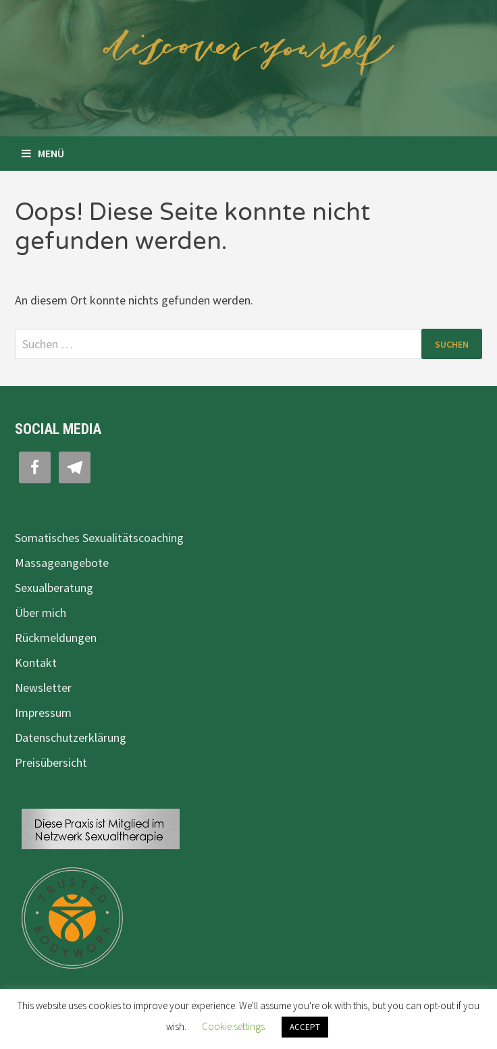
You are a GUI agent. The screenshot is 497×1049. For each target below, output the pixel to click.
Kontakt (36, 662)
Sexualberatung (54, 587)
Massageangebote (62, 562)
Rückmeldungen (56, 637)
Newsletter (43, 687)
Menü (43, 153)
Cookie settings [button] (233, 1026)
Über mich (40, 612)
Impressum (43, 712)
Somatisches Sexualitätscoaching (99, 537)
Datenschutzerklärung (70, 737)
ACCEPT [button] (305, 1027)
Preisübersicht (51, 762)
